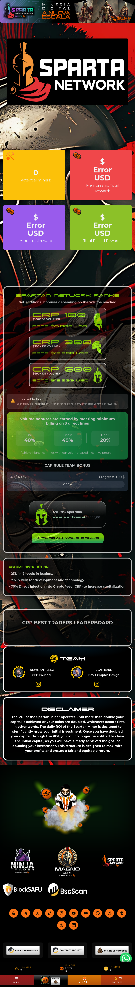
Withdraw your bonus (67, 542)
